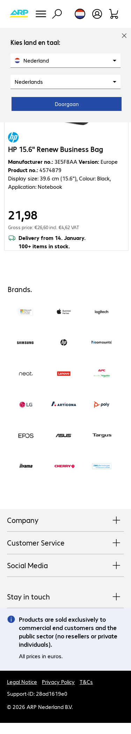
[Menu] (41, 14)
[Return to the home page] (18, 13)
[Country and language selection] (80, 14)
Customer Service (65, 543)
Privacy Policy (58, 681)
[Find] (57, 14)
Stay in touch (65, 597)
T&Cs (86, 681)
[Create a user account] (97, 13)
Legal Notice (22, 681)
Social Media (65, 565)
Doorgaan (67, 103)
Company (65, 520)
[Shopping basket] (114, 14)
